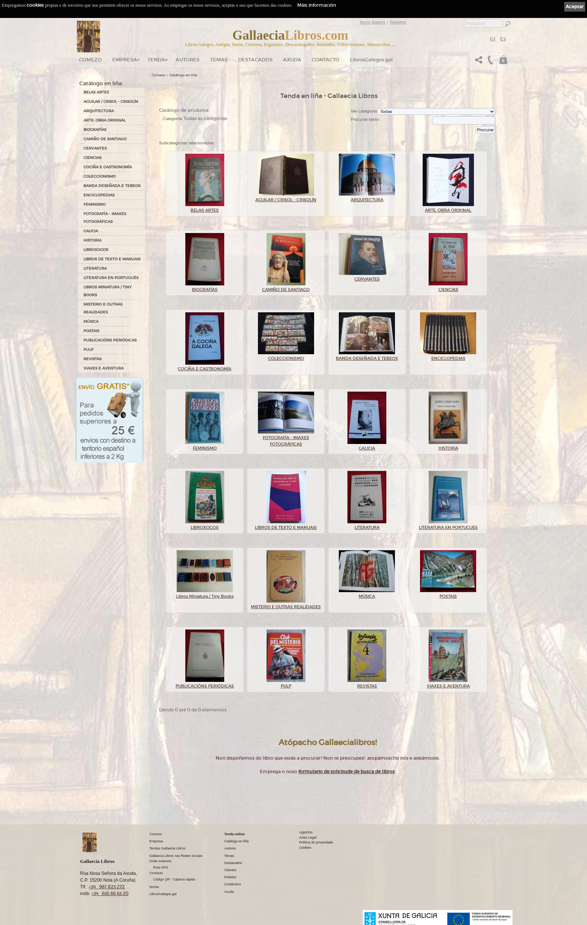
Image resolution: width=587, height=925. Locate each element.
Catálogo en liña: (101, 83)
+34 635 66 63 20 (109, 893)
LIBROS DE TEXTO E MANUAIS (111, 259)
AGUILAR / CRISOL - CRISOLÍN (110, 101)
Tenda (156, 59)
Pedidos (230, 877)
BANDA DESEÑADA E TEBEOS (111, 185)
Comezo (90, 59)
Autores (188, 59)
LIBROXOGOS (95, 249)
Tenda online (234, 834)
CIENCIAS (92, 157)
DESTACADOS (255, 59)
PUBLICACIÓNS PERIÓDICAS (110, 340)
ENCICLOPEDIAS (99, 195)
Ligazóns (306, 832)
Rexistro (398, 22)
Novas (154, 887)
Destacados (233, 863)
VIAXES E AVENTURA (103, 368)
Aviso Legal (307, 837)
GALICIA (90, 231)
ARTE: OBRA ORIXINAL (104, 120)
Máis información (316, 5)
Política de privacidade (316, 842)
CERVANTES (95, 148)
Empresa (124, 59)
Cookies (305, 847)
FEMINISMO (94, 204)
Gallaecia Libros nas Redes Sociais (176, 856)
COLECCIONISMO (99, 176)
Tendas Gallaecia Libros (167, 848)
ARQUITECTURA (98, 110)
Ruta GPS (160, 867)
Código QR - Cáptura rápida (174, 879)
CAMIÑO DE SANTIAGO (105, 139)
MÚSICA (90, 321)
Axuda (292, 59)
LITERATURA (95, 268)
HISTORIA (92, 240)
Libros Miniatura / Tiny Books (107, 291)
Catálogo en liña (183, 75)
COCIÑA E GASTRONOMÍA (107, 167)
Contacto (326, 59)
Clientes (230, 870)
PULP (88, 349)
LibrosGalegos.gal (371, 59)
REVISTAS (92, 358)
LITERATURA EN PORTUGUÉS (111, 277)
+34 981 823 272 (107, 886)
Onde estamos (160, 861)
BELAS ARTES (96, 92)
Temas (219, 59)
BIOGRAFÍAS (94, 129)
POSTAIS (91, 330)
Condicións (232, 884)
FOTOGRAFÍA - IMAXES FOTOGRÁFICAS (104, 217)
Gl (492, 39)
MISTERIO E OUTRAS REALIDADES (102, 308)
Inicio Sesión (372, 22)
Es (503, 39)
